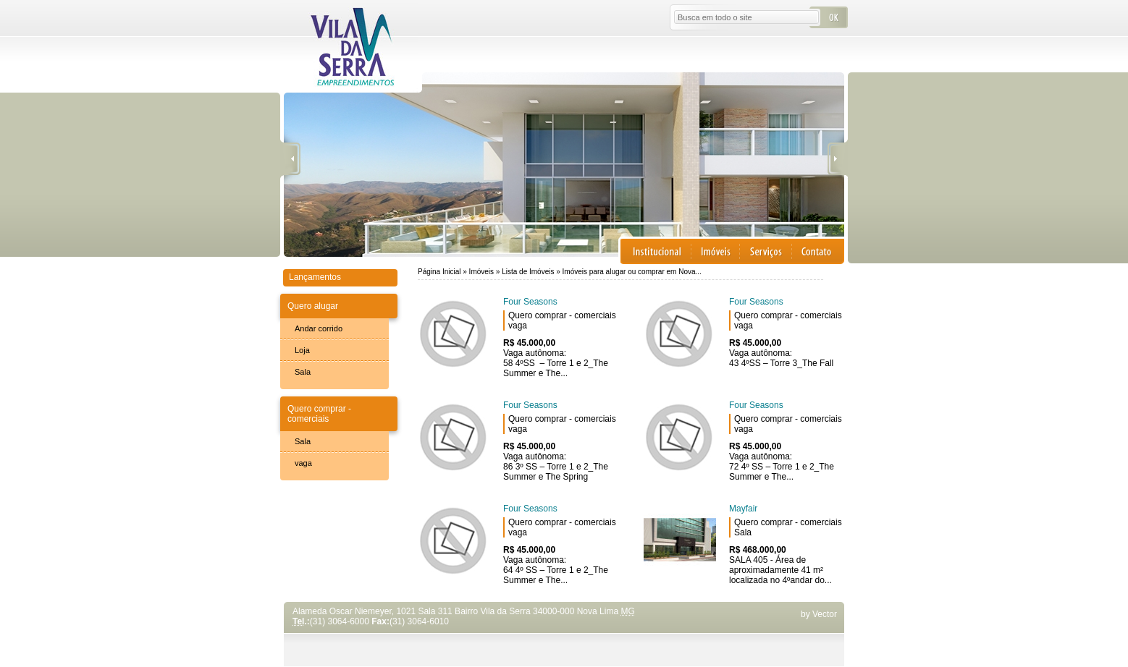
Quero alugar (312, 306)
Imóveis (715, 251)
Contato (818, 251)
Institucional (655, 251)
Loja (302, 350)
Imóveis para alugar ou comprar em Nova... (632, 272)
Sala (303, 372)
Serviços (766, 251)
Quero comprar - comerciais (319, 414)
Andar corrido (318, 328)
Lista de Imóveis (529, 272)
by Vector (819, 614)
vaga (303, 463)
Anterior (290, 159)
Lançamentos (315, 277)
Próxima (838, 159)
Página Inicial (439, 272)
